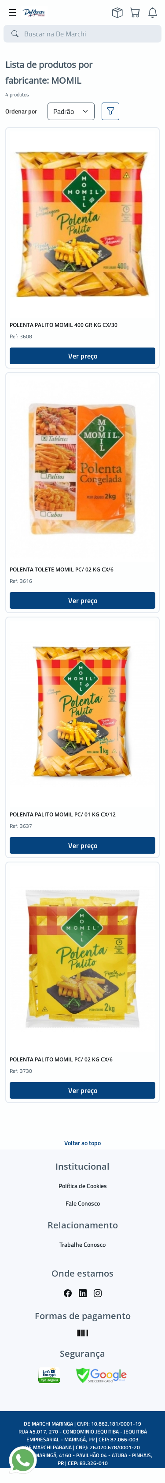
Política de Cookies (83, 1185)
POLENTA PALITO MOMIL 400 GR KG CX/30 (63, 325)
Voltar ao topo (82, 1142)
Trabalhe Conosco (82, 1244)
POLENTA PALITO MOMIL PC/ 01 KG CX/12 (63, 814)
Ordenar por (21, 111)
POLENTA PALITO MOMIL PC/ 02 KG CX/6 (61, 1059)
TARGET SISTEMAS (102, 1471)
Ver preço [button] (82, 356)
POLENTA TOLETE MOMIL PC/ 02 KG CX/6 (62, 569)
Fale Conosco (83, 1203)
